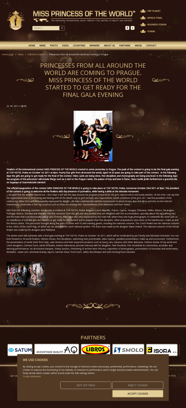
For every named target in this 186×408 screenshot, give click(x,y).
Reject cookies (117, 391)
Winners (95, 45)
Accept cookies (148, 391)
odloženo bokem (36, 54)
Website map (169, 375)
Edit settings (86, 391)
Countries (79, 45)
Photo (54, 45)
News (42, 45)
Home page (8, 54)
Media (138, 45)
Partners (124, 45)
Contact (151, 45)
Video (65, 45)
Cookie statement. (32, 381)
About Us (109, 45)
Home (32, 45)
